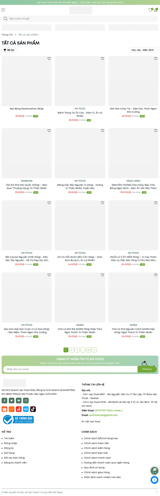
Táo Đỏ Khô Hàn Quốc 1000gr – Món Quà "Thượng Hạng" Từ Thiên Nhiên (26, 186)
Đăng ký (9, 448)
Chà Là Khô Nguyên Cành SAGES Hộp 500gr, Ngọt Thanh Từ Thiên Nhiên (133, 330)
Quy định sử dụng (94, 467)
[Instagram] (26, 400)
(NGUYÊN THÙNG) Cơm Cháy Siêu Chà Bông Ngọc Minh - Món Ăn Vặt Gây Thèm (133, 186)
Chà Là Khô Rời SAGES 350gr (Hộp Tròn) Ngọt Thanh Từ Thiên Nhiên (80, 330)
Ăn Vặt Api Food (91, 421)
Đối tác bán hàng (14, 457)
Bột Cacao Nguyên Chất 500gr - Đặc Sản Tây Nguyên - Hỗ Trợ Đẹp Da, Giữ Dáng (27, 258)
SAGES (80, 325)
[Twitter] (11, 400)
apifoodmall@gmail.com (103, 415)
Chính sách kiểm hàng (97, 448)
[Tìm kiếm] (5, 19)
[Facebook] (4, 400)
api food (26, 253)
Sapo (60, 492)
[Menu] (3, 10)
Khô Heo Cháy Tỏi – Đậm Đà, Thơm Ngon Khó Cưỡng (133, 110)
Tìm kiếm (9, 438)
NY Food (80, 108)
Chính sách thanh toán (97, 457)
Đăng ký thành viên (15, 462)
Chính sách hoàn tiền (96, 443)
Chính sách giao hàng (97, 472)
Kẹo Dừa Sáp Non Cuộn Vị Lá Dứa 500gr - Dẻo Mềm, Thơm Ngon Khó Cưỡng (26, 330)
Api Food (80, 180)
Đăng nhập (10, 443)
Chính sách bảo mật (96, 453)
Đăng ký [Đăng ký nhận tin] (147, 369)
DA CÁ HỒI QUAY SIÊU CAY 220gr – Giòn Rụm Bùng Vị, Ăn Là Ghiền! (79, 258)
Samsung (26, 180)
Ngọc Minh (133, 180)
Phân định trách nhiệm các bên (102, 477)
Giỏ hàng (9, 453)
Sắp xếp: (136, 50)
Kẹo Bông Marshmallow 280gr (27, 108)
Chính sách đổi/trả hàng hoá (101, 438)
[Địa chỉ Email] (80, 369)
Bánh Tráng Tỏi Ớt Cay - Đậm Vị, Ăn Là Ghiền (80, 114)
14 (88, 350)
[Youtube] (19, 400)
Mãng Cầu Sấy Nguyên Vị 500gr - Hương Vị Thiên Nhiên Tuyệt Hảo (80, 186)
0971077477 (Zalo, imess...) (109, 410)
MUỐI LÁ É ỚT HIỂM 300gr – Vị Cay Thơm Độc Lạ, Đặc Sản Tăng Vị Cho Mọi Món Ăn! (133, 258)
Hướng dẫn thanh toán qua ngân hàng (106, 462)
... (83, 350)
